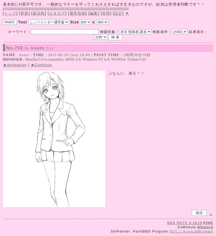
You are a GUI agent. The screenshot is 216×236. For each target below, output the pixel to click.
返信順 (39, 13)
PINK (208, 223)
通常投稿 (78, 13)
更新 (25, 13)
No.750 (30, 48)
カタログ (57, 13)
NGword (205, 227)
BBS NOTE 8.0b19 (184, 223)
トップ (10, 13)
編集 (94, 13)
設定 (118, 13)
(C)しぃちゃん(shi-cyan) (191, 231)
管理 (106, 13)
